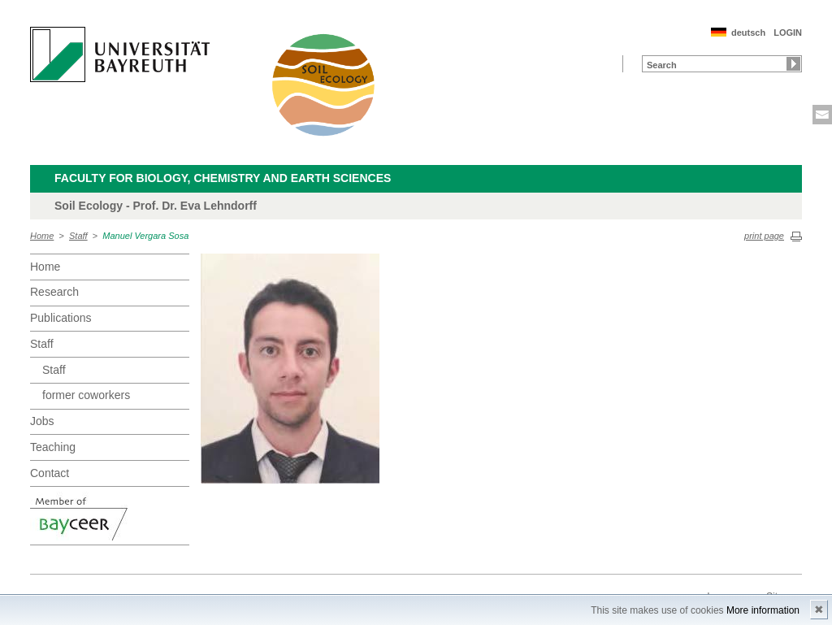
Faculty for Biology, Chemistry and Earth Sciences (222, 177)
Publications (61, 317)
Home (42, 236)
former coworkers (86, 394)
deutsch (748, 32)
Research (54, 291)
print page (764, 236)
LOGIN (788, 32)
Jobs (42, 421)
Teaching (53, 447)
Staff (78, 236)
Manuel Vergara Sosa (145, 236)
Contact (49, 473)
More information (763, 610)
